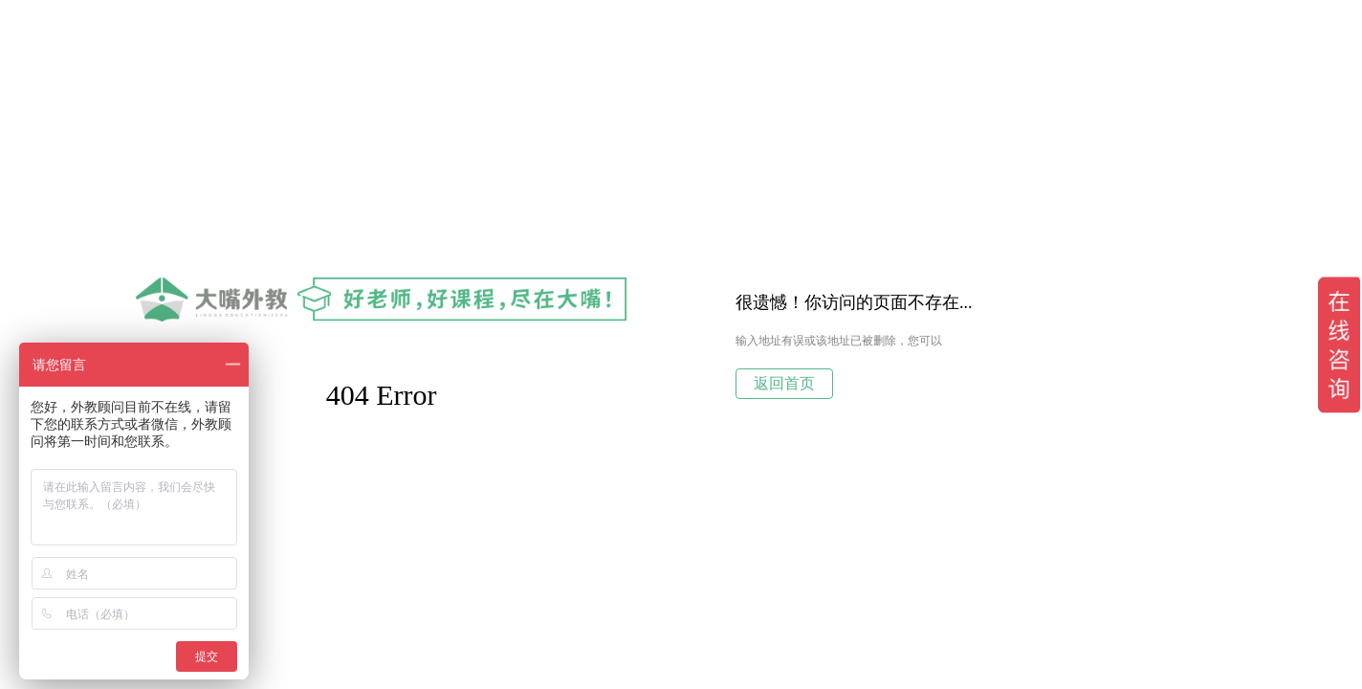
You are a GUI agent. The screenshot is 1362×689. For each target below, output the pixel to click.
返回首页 (784, 383)
